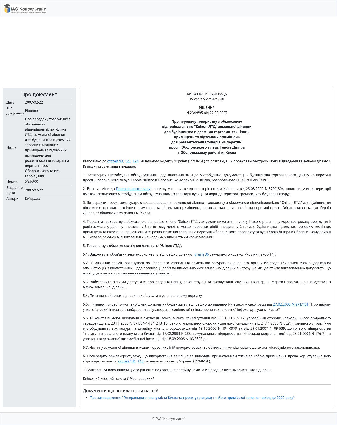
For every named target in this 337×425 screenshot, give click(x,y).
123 (127, 161)
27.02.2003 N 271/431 (291, 304)
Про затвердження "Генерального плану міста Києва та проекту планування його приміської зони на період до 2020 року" (192, 397)
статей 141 (127, 361)
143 (140, 361)
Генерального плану (133, 188)
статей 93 (115, 161)
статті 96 (202, 254)
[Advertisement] (168, 52)
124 (135, 161)
